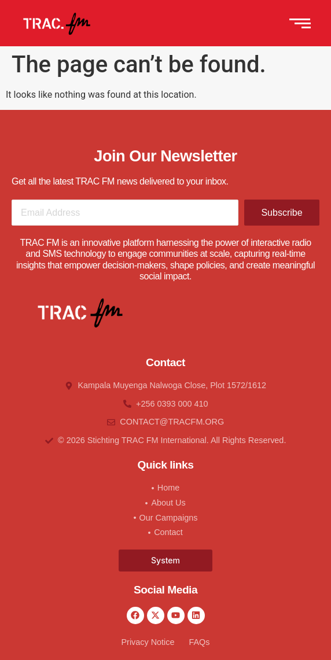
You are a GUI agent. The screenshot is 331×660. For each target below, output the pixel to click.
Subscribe (281, 212)
